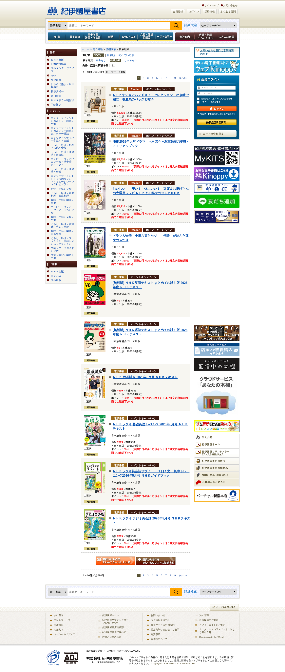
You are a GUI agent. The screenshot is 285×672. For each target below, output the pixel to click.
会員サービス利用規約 (163, 624)
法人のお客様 (226, 36)
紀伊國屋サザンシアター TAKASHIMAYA (115, 621)
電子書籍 (75, 36)
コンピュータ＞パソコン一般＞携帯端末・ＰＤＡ (62, 162)
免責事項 (155, 634)
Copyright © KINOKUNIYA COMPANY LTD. (173, 663)
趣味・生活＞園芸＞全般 (62, 201)
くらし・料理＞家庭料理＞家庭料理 (62, 194)
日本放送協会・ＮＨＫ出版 (62, 86)
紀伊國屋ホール (110, 615)
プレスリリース (62, 620)
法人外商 (204, 615)
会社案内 (184, 36)
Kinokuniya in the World (211, 637)
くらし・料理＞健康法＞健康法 (62, 153)
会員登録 (178, 11)
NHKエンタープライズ (62, 70)
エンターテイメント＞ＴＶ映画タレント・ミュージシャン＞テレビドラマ (62, 180)
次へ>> (183, 77)
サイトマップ (211, 5)
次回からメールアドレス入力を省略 (218, 98)
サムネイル (130, 60)
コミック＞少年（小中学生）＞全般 (62, 139)
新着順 (111, 55)
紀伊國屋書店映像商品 (114, 632)
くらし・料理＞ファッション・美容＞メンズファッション (62, 241)
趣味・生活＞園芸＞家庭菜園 (62, 232)
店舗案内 (58, 629)
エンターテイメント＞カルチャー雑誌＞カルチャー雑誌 (62, 131)
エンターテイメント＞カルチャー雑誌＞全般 (62, 121)
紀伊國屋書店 (76, 9)
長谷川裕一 (57, 91)
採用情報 (209, 11)
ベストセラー (164, 36)
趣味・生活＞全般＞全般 (62, 218)
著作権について (159, 639)
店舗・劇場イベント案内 (205, 36)
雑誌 (111, 36)
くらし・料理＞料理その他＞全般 (62, 146)
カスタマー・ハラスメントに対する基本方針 (217, 631)
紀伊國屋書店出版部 (113, 627)
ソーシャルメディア (64, 634)
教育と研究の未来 (111, 637)
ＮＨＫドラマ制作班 (62, 100)
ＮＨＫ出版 (57, 59)
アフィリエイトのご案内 (212, 624)
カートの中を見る (217, 133)
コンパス (56, 276)
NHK (53, 75)
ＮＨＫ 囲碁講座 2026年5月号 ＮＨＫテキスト (145, 377)
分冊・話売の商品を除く (97, 65)
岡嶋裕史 (56, 104)
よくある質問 (228, 11)
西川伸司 (56, 96)
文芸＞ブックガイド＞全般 (62, 249)
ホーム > (87, 49)
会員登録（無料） (217, 122)
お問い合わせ (230, 5)
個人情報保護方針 (160, 620)
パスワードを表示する (218, 102)
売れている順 (126, 55)
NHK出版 (56, 80)
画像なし (101, 60)
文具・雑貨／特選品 (146, 36)
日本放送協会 (58, 64)
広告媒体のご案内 (208, 620)
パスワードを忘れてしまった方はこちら (217, 114)
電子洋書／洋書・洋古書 (93, 36)
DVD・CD (129, 36)
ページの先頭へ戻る (224, 607)
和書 (56, 36)
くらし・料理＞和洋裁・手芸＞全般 (62, 225)
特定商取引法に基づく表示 (165, 629)
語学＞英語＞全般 (61, 189)
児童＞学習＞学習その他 (62, 256)
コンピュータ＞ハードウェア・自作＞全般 (62, 210)
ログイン (194, 11)
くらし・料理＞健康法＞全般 (62, 170)
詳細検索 (190, 25)
